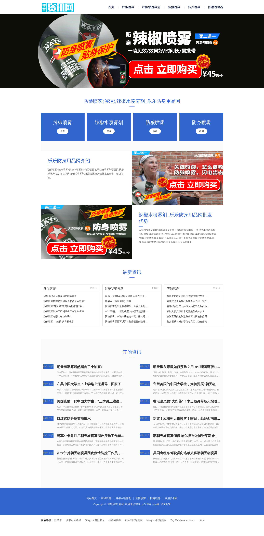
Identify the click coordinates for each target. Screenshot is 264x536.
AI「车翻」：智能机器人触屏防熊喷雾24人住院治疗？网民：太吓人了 (126, 311)
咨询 (62, 131)
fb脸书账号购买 (133, 520)
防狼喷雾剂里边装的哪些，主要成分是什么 (126, 306)
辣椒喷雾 (128, 7)
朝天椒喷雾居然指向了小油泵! (79, 367)
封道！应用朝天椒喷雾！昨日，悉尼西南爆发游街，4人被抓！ (199, 418)
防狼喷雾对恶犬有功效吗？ (58, 316)
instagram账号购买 (156, 520)
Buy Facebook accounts (182, 520)
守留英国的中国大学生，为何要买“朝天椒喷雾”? (189, 384)
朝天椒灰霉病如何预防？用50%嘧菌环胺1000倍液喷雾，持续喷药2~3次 (206, 367)
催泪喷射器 (215, 7)
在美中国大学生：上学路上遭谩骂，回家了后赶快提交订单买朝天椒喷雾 (111, 384)
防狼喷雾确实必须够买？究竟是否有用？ (65, 301)
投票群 (58, 520)
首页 (111, 7)
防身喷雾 (194, 7)
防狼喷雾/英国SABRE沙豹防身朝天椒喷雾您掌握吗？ (65, 306)
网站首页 (92, 498)
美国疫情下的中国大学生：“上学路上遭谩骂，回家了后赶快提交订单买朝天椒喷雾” (119, 401)
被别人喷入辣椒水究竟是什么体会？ (186, 311)
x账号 (202, 520)
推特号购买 (115, 520)
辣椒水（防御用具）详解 (118, 301)
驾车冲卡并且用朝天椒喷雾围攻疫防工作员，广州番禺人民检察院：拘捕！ (112, 436)
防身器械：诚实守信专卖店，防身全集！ (188, 321)
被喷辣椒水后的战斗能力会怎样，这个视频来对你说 (188, 301)
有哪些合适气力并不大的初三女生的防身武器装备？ (188, 306)
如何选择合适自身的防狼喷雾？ (60, 296)
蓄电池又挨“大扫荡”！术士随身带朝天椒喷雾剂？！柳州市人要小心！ (205, 401)
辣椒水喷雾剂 (151, 7)
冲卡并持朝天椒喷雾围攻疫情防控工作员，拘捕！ (94, 453)
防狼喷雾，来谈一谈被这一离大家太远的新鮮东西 (126, 316)
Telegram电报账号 (95, 520)
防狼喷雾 (174, 7)
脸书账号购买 (73, 520)
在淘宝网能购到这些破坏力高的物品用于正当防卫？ (188, 316)
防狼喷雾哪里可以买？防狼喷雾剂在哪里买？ (126, 321)
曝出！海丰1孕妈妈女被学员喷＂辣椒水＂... (126, 296)
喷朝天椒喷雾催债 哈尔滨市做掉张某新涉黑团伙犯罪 (192, 436)
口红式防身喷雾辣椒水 (74, 418)
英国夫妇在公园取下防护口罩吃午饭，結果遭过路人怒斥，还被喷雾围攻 (188, 296)
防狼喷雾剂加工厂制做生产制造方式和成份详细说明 (65, 311)
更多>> (93, 288)
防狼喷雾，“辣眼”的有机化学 (59, 321)
